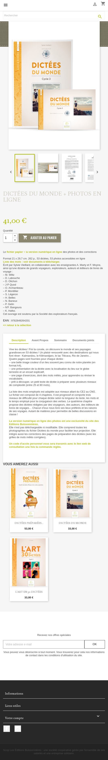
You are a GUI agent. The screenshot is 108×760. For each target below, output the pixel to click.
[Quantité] (8, 238)
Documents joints (83, 340)
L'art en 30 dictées (29, 592)
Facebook (6, 728)
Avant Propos (40, 340)
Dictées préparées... (29, 523)
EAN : (6, 320)
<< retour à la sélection (17, 325)
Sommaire (60, 340)
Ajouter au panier (40, 238)
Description (19, 340)
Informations (14, 693)
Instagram (18, 728)
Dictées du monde (72, 523)
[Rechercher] (54, 15)
